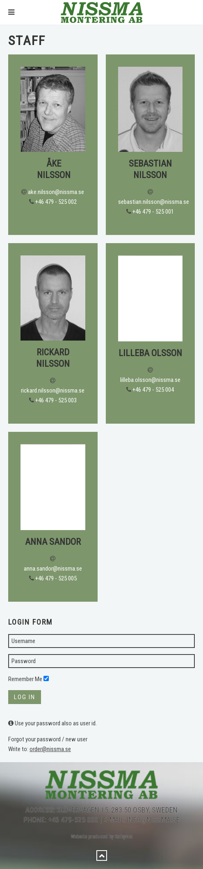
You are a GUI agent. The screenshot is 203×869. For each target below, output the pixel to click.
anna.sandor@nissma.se (53, 568)
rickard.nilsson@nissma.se (52, 390)
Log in (24, 697)
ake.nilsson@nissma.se (56, 192)
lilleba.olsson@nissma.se (150, 380)
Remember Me (25, 679)
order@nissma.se (50, 749)
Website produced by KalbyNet (101, 837)
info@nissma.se (153, 819)
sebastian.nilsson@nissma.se (153, 201)
